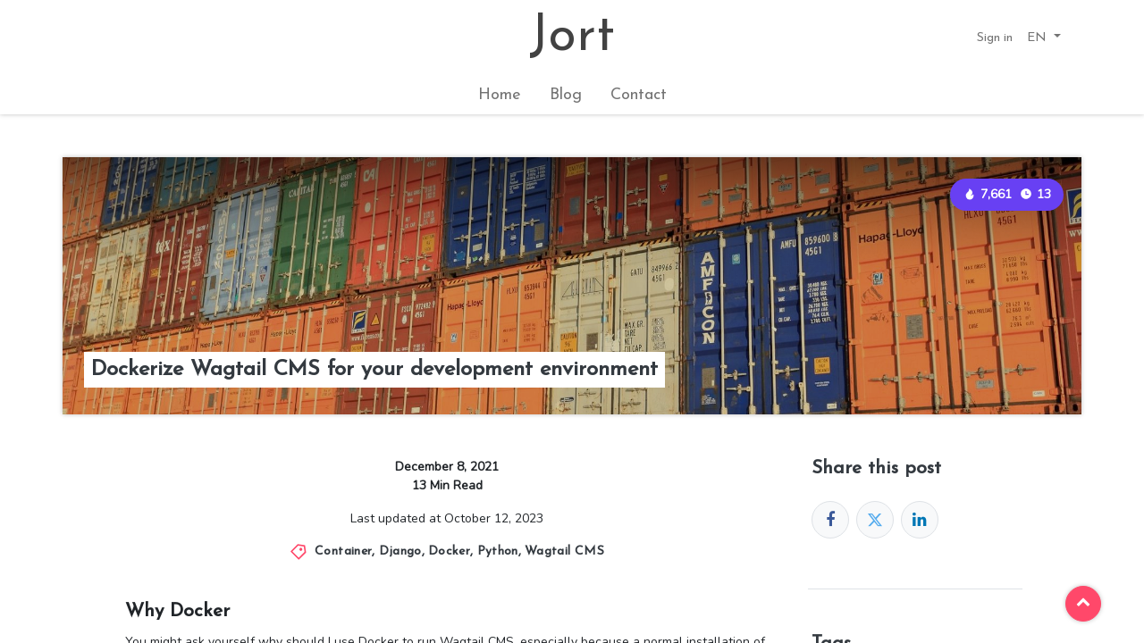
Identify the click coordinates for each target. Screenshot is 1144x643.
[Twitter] (875, 520)
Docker (449, 551)
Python (497, 551)
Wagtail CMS (564, 551)
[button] (1044, 37)
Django (400, 551)
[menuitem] (499, 95)
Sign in (995, 38)
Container (343, 551)
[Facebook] (830, 520)
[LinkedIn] (919, 520)
